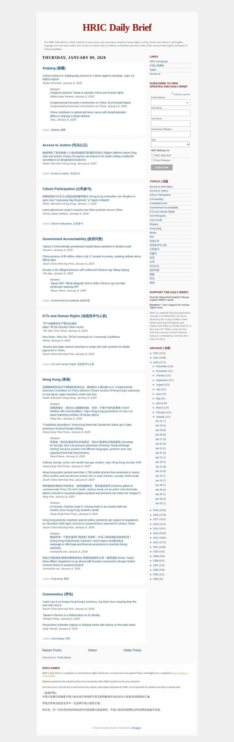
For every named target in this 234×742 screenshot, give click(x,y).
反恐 (152, 257)
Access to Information (161, 186)
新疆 (63, 130)
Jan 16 (159, 462)
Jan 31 (159, 421)
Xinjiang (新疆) (54, 68)
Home (92, 650)
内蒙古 (153, 253)
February (161, 412)
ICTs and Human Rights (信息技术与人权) (75, 316)
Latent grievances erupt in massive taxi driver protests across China (82, 209)
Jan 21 (159, 453)
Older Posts (132, 650)
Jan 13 (159, 476)
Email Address (169, 97)
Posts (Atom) (64, 657)
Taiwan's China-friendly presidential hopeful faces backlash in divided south (87, 246)
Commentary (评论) (58, 594)
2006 (156, 570)
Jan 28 (159, 434)
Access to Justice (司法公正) (65, 145)
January (160, 417)
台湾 (152, 262)
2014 (156, 533)
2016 (156, 524)
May (158, 398)
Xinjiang (55, 130)
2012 (156, 542)
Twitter (153, 70)
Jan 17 (159, 457)
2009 (156, 556)
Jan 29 (159, 430)
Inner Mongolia (158, 216)
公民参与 (78, 223)
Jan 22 (159, 448)
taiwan (153, 232)
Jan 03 (159, 499)
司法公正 (75, 173)
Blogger (136, 728)
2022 (156, 353)
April (159, 403)
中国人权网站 (157, 65)
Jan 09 (159, 485)
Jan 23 (159, 443)
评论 (67, 638)
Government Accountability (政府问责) (73, 239)
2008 (156, 560)
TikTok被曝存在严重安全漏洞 (60, 323)
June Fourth (156, 220)
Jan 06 (159, 494)
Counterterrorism (158, 203)
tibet (152, 236)
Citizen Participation (61, 223)
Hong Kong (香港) (57, 379)
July (158, 389)
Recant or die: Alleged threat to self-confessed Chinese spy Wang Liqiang (86, 269)
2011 (156, 547)
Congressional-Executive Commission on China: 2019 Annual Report (90, 102)
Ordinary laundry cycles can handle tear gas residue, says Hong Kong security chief (92, 462)
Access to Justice (60, 173)
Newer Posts (51, 650)
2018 (156, 515)
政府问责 (85, 300)
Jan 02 (159, 503)
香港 (66, 579)
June (159, 394)
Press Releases (162, 160)
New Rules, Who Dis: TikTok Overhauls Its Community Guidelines (81, 336)
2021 (156, 358)
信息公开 (154, 241)
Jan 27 (159, 439)
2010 (156, 551)
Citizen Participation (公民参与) (67, 189)
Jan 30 (159, 425)
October (161, 375)
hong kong (57, 579)
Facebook (155, 74)
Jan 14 (159, 471)
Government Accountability (65, 300)
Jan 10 (159, 480)
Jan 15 (159, 466)
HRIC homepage (159, 61)
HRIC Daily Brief (117, 27)
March (159, 407)
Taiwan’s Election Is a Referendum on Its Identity (71, 615)
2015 (156, 528)
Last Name (156, 118)
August (160, 384)
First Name (156, 108)
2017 (156, 519)
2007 (156, 565)
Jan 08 (159, 489)
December (162, 366)
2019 (156, 510)
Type (153, 139)
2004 (156, 579)
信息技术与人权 (85, 364)
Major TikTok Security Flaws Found (63, 327)
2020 (156, 362)
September (162, 380)
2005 (156, 574)
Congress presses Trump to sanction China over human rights (87, 92)
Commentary (57, 638)
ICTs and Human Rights (63, 364)
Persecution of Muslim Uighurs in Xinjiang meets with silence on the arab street (89, 624)
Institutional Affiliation (161, 129)
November (162, 371)
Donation (155, 305)
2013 (156, 537)
